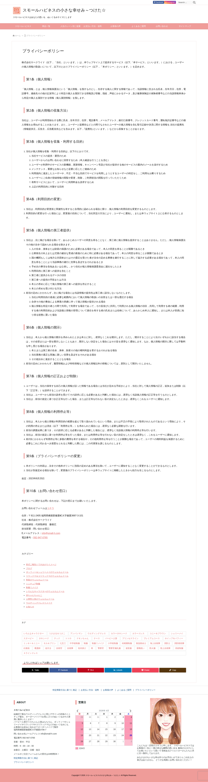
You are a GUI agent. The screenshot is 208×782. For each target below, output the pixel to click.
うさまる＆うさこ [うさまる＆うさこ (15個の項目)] (57, 633)
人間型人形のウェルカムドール (40, 599)
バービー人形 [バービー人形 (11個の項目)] (111, 638)
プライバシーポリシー (35, 36)
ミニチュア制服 (33, 584)
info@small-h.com (51, 533)
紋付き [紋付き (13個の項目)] (48, 648)
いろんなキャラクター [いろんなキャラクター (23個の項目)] (34, 633)
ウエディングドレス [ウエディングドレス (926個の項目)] (97, 633)
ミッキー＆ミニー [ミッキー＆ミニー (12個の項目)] (32, 643)
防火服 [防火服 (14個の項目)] (153, 648)
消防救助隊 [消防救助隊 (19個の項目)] (179, 643)
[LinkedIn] (118, 670)
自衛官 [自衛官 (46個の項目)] (59, 648)
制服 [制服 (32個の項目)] (86, 643)
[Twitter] (35, 670)
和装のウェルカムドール (37, 580)
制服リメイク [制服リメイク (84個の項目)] (98, 643)
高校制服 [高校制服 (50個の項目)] (179, 648)
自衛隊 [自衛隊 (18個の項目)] (70, 648)
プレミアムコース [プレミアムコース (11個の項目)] (152, 638)
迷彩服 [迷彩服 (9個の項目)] (129, 648)
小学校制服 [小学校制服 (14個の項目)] (113, 643)
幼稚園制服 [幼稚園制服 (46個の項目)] (127, 643)
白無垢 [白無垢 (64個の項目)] (27, 648)
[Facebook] (63, 670)
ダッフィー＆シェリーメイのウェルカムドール (47, 572)
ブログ (29, 568)
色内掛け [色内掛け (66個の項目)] (82, 648)
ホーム (18, 36)
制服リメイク (32, 587)
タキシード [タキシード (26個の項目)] (44, 638)
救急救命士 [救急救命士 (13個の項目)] (141, 643)
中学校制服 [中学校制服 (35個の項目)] (75, 643)
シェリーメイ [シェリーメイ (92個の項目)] (177, 633)
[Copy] (172, 670)
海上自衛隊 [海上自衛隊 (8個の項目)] (155, 643)
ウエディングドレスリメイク (39, 603)
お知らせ (30, 607)
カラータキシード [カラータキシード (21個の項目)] (119, 633)
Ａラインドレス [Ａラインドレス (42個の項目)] (31, 653)
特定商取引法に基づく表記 (26, 758)
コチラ (50, 508)
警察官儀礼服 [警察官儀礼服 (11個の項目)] (115, 648)
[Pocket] (145, 670)
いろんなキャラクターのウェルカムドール (45, 591)
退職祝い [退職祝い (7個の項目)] (140, 648)
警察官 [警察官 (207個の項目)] (101, 648)
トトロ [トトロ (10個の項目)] (68, 638)
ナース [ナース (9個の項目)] (97, 638)
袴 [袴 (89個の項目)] (92, 648)
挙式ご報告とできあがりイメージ (41, 564)
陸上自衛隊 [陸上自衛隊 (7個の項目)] (165, 648)
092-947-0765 (40, 537)
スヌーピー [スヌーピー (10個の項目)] (29, 638)
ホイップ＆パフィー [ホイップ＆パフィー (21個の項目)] (174, 638)
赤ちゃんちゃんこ (34, 595)
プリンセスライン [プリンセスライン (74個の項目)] (130, 638)
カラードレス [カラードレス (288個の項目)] (138, 633)
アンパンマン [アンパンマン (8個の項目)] (76, 633)
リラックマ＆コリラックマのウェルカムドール (47, 576)
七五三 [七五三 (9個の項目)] (63, 643)
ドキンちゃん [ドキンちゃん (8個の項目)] (82, 638)
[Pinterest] (90, 670)
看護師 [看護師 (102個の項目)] (37, 648)
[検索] (194, 2)
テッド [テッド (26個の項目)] (57, 638)
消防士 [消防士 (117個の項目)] (167, 643)
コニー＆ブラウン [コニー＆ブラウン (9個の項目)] (158, 633)
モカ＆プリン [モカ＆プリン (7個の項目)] (50, 643)
